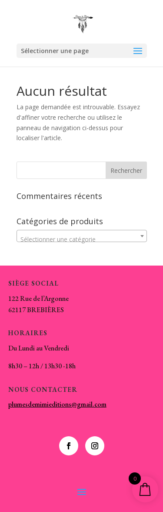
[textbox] (81, 239)
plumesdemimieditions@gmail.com (57, 404)
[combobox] (82, 236)
